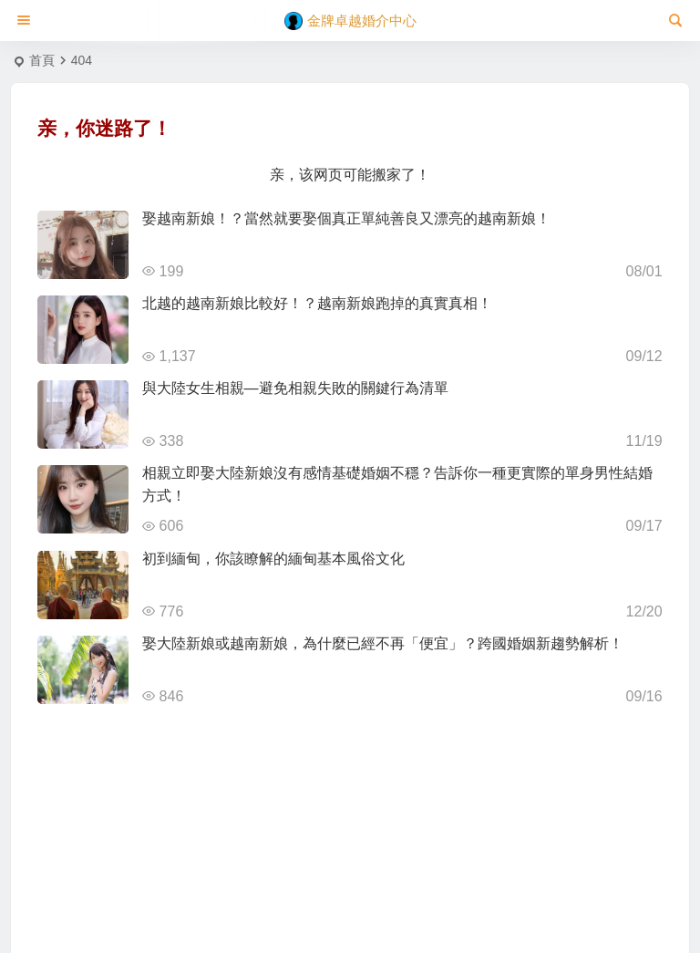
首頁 (42, 60)
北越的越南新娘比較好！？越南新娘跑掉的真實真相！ (317, 303)
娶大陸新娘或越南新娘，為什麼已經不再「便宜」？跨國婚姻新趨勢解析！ (382, 643)
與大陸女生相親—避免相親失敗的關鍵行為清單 (295, 388)
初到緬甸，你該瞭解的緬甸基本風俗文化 (273, 558)
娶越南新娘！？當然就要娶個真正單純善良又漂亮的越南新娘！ (346, 218)
